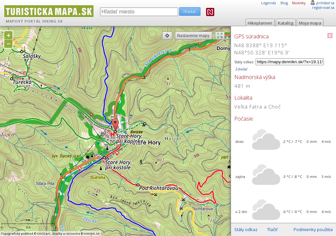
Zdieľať (240, 69)
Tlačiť (272, 229)
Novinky (298, 3)
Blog (284, 3)
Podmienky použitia (313, 229)
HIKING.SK (52, 21)
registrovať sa (323, 7)
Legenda (268, 3)
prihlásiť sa (325, 3)
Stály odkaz (246, 229)
